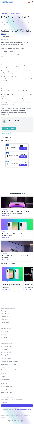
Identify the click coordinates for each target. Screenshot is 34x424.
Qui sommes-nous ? (6, 392)
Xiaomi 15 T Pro (5, 313)
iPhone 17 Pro (4, 331)
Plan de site (4, 389)
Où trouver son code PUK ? (8, 370)
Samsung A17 (4, 311)
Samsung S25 (5, 355)
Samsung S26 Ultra (6, 346)
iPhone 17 (3, 334)
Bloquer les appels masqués (8, 367)
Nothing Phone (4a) (6, 322)
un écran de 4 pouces (7, 51)
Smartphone (7, 13)
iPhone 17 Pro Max (6, 328)
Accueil (2, 13)
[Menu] (32, 2)
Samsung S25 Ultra (6, 352)
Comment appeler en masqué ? (9, 361)
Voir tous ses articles (9, 128)
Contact (3, 376)
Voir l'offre (23, 148)
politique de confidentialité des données (23, 409)
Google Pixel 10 (5, 316)
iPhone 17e (4, 337)
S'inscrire (17, 406)
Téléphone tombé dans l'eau (8, 364)
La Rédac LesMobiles (10, 29)
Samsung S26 (5, 349)
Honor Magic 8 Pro (6, 319)
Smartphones (5, 133)
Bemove (3, 417)
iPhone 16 (3, 340)
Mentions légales (5, 379)
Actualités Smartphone (16, 13)
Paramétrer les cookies (7, 386)
